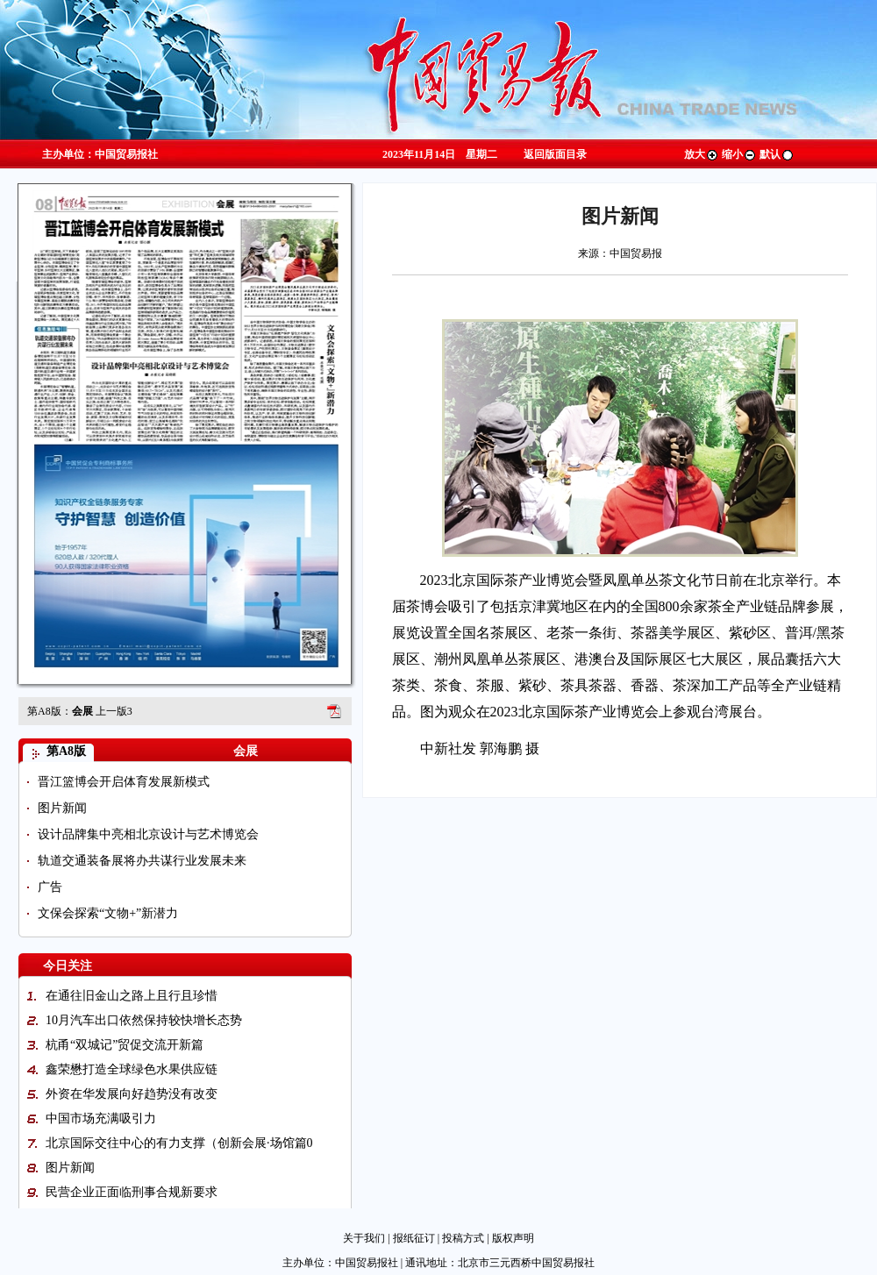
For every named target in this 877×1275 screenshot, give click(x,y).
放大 (701, 154)
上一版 (114, 711)
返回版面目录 (555, 154)
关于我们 (364, 1238)
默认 (777, 154)
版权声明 (513, 1238)
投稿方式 (463, 1238)
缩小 (739, 154)
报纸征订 (414, 1238)
